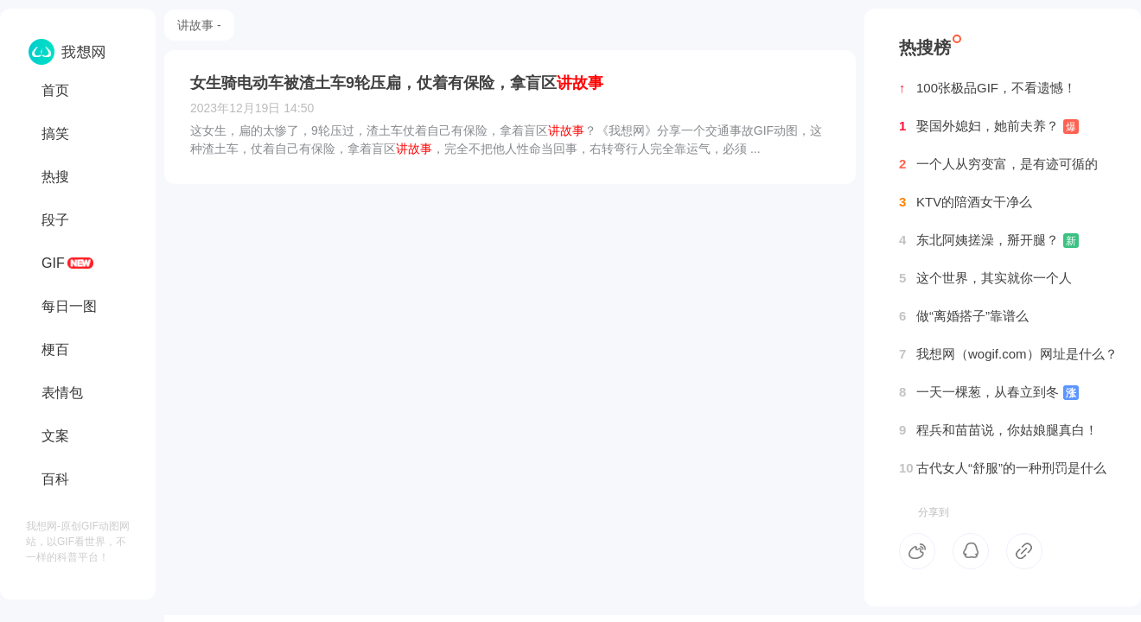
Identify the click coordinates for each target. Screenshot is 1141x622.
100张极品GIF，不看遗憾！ (987, 88)
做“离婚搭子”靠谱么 (964, 316)
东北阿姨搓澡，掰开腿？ (989, 240)
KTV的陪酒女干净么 (965, 202)
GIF (53, 263)
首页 (55, 90)
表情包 (62, 392)
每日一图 (69, 306)
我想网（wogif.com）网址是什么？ (1008, 354)
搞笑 (55, 133)
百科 (55, 479)
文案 (55, 435)
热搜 (55, 176)
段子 (55, 220)
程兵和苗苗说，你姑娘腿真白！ (998, 430)
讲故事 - (199, 25)
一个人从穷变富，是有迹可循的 (998, 164)
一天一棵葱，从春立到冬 (989, 392)
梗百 (55, 349)
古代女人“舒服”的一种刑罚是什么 (1002, 468)
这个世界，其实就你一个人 (985, 278)
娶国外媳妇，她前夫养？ (989, 126)
